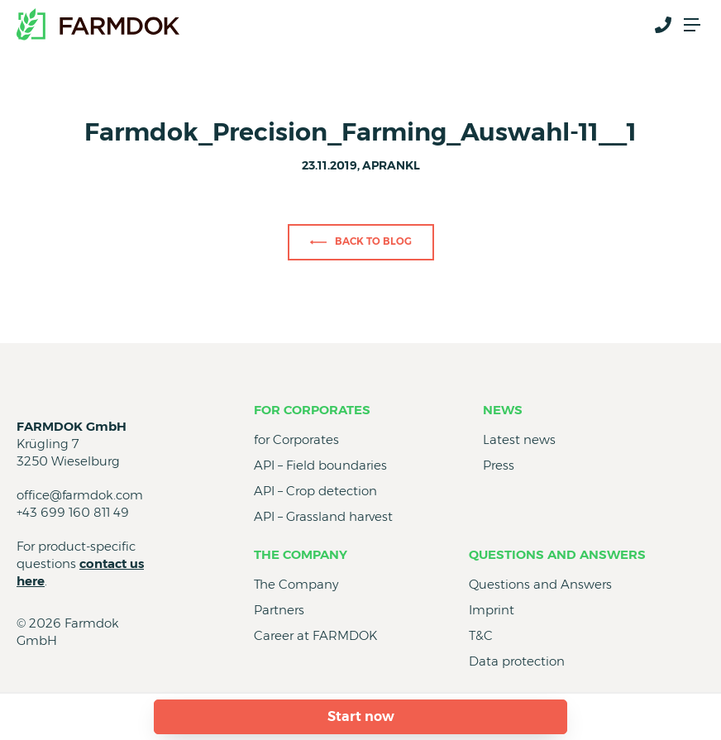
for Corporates (312, 410)
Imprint (491, 610)
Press (498, 465)
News (503, 410)
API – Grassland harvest (323, 516)
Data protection (517, 661)
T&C (481, 635)
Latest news (519, 439)
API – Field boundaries (320, 465)
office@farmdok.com (80, 495)
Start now (360, 716)
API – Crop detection (315, 491)
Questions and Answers (557, 554)
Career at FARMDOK (315, 635)
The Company (300, 554)
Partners (279, 610)
